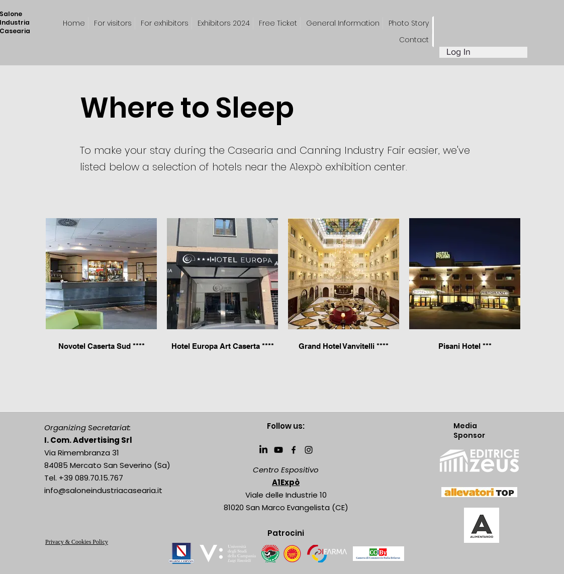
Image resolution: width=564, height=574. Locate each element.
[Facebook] (294, 450)
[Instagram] (309, 450)
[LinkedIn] (263, 450)
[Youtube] (278, 450)
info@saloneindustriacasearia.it (103, 490)
